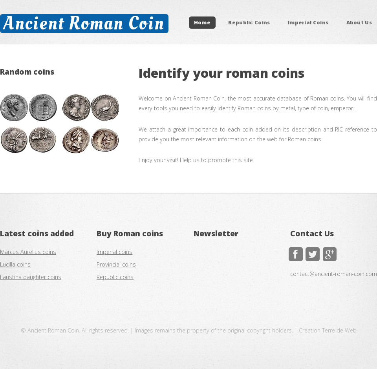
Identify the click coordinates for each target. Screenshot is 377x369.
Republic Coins (249, 22)
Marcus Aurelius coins (28, 252)
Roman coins (138, 233)
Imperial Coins (308, 22)
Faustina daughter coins (30, 277)
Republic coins (115, 277)
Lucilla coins (15, 264)
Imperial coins (114, 252)
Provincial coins (116, 264)
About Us (359, 22)
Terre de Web (339, 330)
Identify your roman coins (222, 72)
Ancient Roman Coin (84, 23)
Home (202, 22)
